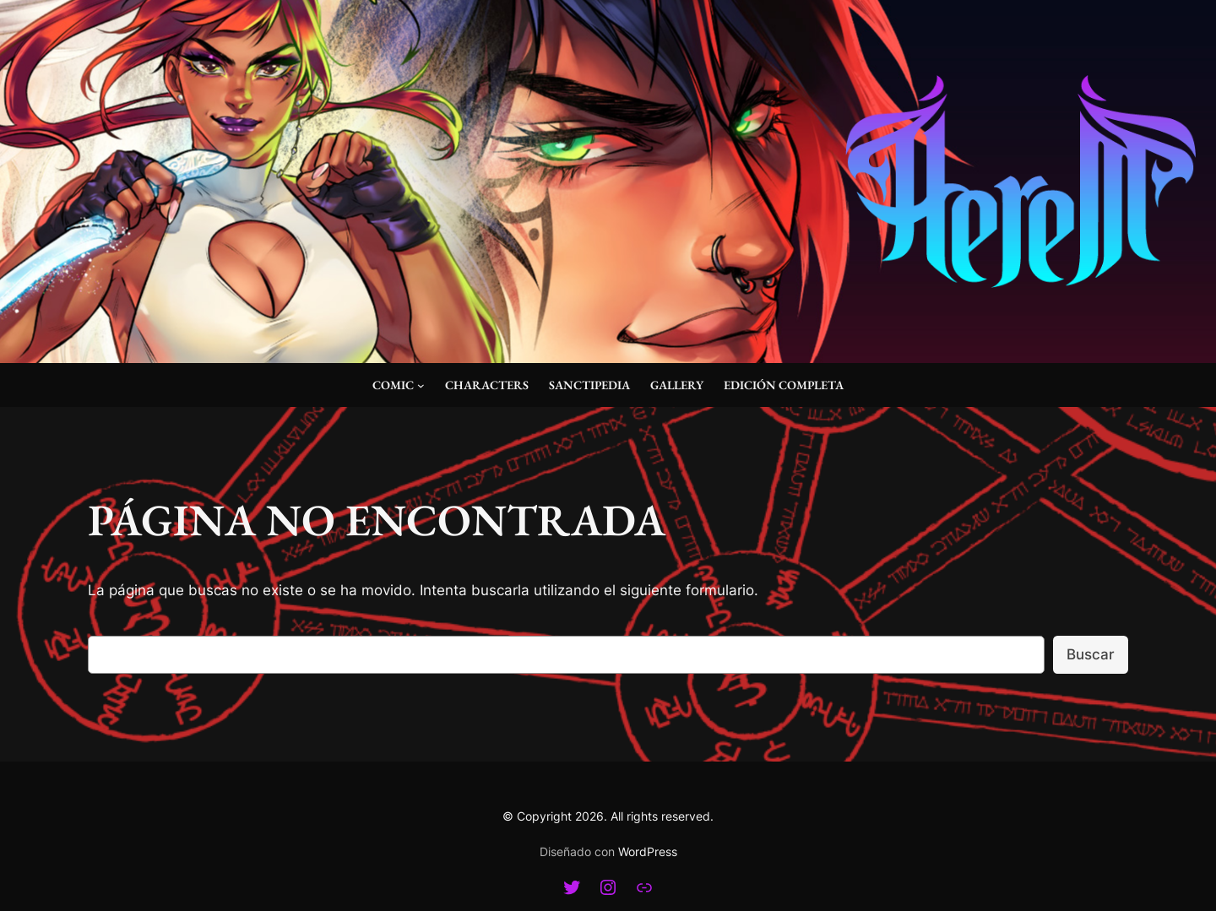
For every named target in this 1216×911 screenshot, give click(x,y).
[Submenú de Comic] (421, 385)
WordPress (647, 851)
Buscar (1091, 654)
